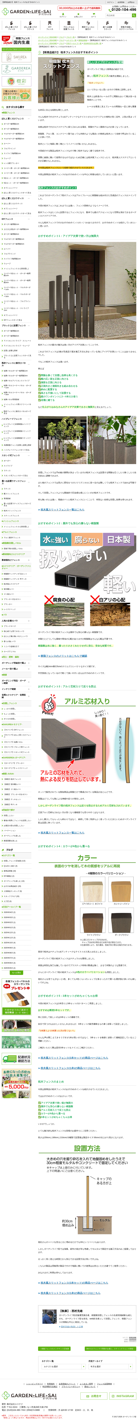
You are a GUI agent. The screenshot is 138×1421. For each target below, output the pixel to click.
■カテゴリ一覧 (8, 855)
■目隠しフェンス (9, 703)
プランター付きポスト (12, 599)
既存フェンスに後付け (88, 27)
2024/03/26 (132, 1339)
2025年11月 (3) (9, 938)
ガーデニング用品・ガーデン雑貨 (14, 681)
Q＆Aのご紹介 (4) (10, 866)
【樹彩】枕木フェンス (12, 779)
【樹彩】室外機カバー (12, 784)
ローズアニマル (10, 652)
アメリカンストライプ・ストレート (17, 341)
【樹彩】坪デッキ (10, 805)
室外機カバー (9, 589)
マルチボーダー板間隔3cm (14, 139)
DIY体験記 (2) (9, 876)
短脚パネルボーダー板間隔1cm (15, 371)
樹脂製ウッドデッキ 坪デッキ (15, 579)
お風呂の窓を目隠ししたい (14, 826)
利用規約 (51, 1384)
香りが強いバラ (10, 641)
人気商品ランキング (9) (13, 891)
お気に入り (78, 15)
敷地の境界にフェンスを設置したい (17, 820)
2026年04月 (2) (9, 912)
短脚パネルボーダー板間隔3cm (15, 376)
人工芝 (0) (7, 901)
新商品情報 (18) (10, 871)
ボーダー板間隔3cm (11, 129)
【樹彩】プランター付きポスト (16, 794)
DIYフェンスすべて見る (13, 320)
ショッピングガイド (34, 1384)
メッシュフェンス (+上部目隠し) (16, 269)
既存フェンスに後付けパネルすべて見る (17, 412)
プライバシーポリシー (71, 1386)
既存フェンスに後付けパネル (14, 364)
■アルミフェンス (9, 532)
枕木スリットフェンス (12, 511)
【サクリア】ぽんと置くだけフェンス (17, 736)
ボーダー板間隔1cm (11, 124)
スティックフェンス (11, 516)
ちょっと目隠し (10, 714)
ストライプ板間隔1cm (12, 153)
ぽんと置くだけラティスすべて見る (17, 213)
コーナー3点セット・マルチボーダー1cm (17, 288)
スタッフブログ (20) (11, 896)
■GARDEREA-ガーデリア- (14, 757)
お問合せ (131, 2)
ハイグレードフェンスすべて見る (16, 450)
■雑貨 (4, 675)
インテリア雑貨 (9, 689)
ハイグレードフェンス (12, 419)
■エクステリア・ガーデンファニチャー (16, 567)
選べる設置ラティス (107, 27)
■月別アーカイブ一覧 (11, 907)
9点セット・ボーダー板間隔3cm (16, 183)
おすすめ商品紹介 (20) (12, 886)
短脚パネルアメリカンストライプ (16, 381)
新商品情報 (132, 1337)
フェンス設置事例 (104, 1384)
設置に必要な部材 (10, 351)
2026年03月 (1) (9, 917)
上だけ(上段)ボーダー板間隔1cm (16, 229)
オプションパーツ (10, 188)
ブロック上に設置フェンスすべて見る (17, 357)
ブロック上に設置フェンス (68, 27)
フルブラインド (10, 149)
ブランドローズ (10, 626)
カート (93, 15)
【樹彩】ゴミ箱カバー (12, 789)
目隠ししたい (9, 816)
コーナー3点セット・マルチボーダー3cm (17, 295)
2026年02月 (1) (9, 922)
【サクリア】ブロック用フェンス (16, 747)
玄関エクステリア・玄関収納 (14, 696)
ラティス (7, 471)
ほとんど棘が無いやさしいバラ (16, 636)
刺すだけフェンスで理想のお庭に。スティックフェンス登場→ (110, 1349)
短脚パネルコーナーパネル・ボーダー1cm (17, 387)
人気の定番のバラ (10, 621)
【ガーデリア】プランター (14, 763)
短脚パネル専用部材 (11, 399)
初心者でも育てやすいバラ (14, 631)
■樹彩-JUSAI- (8, 774)
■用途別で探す (8, 810)
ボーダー (7, 461)
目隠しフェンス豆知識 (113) (14, 861)
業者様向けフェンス (11, 560)
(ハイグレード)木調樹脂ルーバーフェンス (17, 425)
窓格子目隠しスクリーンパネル (126, 27)
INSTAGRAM (123, 1396)
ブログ (7, 849)
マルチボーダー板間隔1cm (14, 134)
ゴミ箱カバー (9, 594)
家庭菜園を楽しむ (10, 841)
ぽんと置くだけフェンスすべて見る (17, 193)
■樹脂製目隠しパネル (11, 543)
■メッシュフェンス (10, 521)
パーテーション (10, 831)
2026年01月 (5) (9, 928)
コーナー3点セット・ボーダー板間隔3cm (17, 281)
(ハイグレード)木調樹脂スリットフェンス (17, 432)
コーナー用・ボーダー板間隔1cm (16, 168)
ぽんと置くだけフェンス (11, 27)
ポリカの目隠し (10, 719)
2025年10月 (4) (9, 943)
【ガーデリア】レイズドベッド (16, 768)
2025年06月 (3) (9, 963)
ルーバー (7, 144)
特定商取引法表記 (50, 1386)
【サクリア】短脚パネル (13, 742)
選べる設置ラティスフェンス (14, 482)
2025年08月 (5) (9, 953)
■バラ (4, 615)
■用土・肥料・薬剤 (10, 657)
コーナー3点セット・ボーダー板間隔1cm (17, 274)
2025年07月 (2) (9, 958)
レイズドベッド (10, 609)
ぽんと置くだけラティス (30, 27)
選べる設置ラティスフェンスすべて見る (17, 505)
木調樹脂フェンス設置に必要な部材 (17, 445)
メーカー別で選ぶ (10, 669)
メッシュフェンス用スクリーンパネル (17, 405)
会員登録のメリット (67, 1384)
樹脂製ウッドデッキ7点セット (15, 574)
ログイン (110, 2)
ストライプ (8, 466)
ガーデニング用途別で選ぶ (14, 663)
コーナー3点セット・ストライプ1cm (16, 309)
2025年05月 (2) (9, 968)
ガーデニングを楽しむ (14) (14, 881)
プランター (8, 604)
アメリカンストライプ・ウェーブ (16, 346)
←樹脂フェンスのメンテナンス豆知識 (54, 1349)
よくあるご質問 (86, 1384)
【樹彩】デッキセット (12, 799)
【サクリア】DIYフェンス (14, 730)
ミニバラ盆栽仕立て (11, 646)
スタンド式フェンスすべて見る (16, 476)
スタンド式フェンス (11, 455)
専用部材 (7, 499)
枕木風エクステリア (11, 584)
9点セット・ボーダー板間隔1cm (16, 178)
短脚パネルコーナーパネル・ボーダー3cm (17, 393)
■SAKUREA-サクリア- (12, 724)
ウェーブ (7, 158)
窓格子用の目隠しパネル (13, 549)
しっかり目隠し (10, 709)
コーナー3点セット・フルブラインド (17, 302)
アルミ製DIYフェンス (12, 538)
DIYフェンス (49, 27)
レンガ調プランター (11, 163)
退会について (89, 1386)
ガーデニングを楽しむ (12, 836)
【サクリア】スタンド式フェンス (16, 752)
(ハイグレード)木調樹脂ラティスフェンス (17, 439)
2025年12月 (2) (9, 933)
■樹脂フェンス (8, 112)
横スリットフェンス (11, 494)
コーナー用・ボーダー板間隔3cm (16, 173)
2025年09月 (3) (9, 948)
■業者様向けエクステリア (13, 554)
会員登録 (121, 2)
